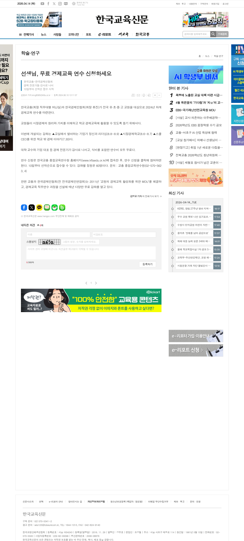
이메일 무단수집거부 (158, 501)
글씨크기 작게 (159, 95)
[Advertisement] (196, 301)
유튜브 (42, 3)
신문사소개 (28, 501)
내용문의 (193, 3)
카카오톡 (39, 207)
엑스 (54, 3)
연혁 (41, 501)
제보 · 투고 (181, 3)
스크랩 (149, 95)
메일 (138, 95)
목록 (133, 95)
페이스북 (48, 3)
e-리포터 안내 (56, 501)
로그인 (226, 3)
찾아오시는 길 (75, 501)
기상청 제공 (80, 5)
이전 (86, 283)
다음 (96, 283)
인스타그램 (60, 3)
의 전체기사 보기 (144, 196)
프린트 (144, 95)
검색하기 (213, 34)
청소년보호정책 (126, 501)
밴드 (62, 207)
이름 (30, 234)
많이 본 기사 (178, 88)
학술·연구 (218, 56)
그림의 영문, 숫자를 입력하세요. (79, 241)
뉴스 (207, 56)
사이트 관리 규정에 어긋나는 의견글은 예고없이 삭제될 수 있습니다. (63, 249)
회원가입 (215, 3)
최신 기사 (176, 193)
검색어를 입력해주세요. (195, 34)
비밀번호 (98, 234)
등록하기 (147, 264)
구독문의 (204, 3)
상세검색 (222, 34)
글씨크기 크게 (155, 95)
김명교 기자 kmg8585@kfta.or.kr (35, 95)
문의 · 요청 (195, 501)
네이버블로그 (65, 3)
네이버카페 (54, 207)
